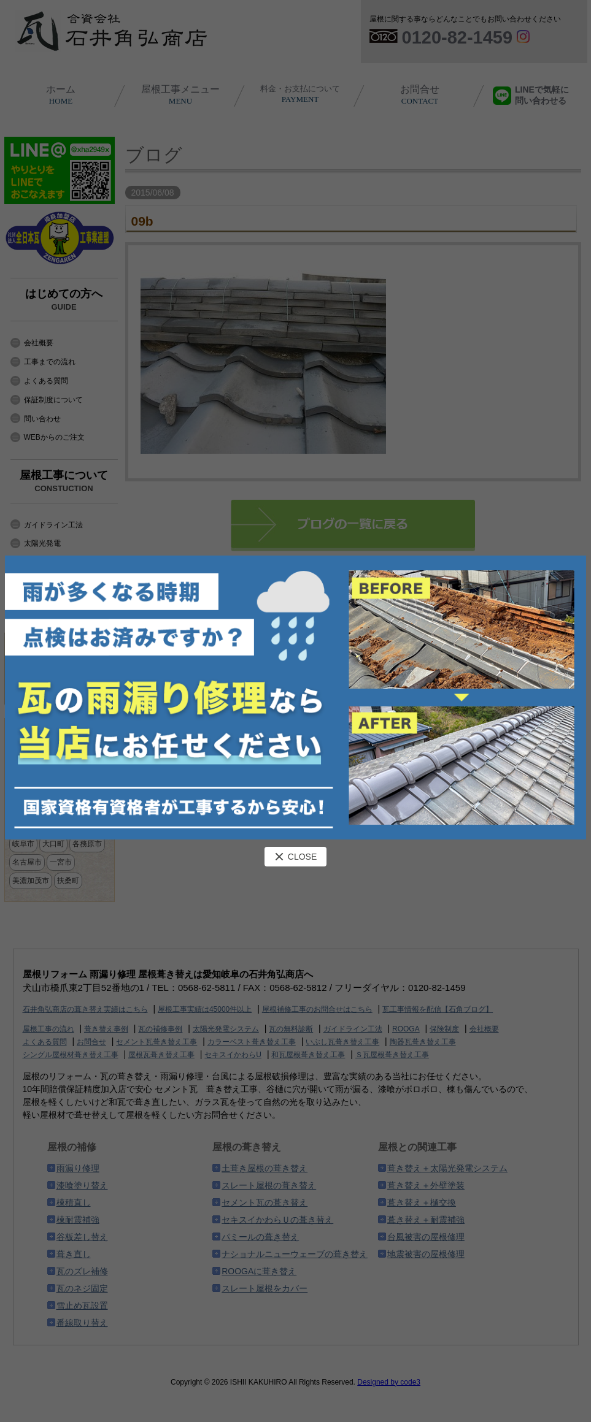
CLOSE (295, 857)
